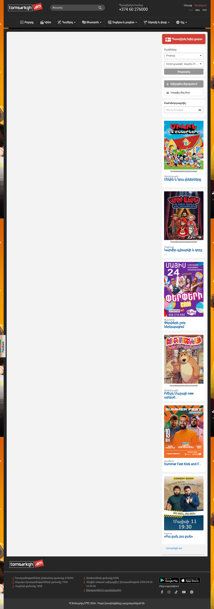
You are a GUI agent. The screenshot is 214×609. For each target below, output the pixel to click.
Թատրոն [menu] (93, 22)
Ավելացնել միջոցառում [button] (181, 84)
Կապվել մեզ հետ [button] (178, 92)
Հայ (190, 10)
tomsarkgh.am (174, 548)
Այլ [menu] (183, 22)
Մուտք (188, 5)
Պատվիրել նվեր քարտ (183, 39)
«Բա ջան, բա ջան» (178, 536)
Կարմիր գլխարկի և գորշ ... (183, 252)
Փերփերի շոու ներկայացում (175, 325)
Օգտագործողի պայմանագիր (103, 590)
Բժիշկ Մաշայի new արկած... (179, 395)
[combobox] (184, 56)
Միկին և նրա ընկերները (182, 179)
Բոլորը (29, 22)
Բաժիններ (170, 49)
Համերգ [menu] (69, 22)
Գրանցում (200, 5)
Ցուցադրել (184, 71)
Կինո (47, 22)
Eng (197, 10)
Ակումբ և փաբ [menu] (159, 22)
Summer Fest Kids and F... (182, 464)
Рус (204, 10)
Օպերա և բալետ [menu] (124, 22)
